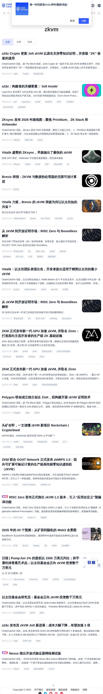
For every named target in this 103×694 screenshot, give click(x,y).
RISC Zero (40, 251)
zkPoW (55, 442)
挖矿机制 (20, 447)
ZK (29, 251)
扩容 (30, 257)
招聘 (85, 689)
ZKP (47, 164)
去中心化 (19, 257)
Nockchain (27, 442)
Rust (42, 356)
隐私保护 (52, 257)
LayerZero (26, 102)
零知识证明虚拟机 (49, 385)
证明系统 (21, 107)
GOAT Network (29, 485)
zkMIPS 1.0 (45, 485)
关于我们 (38, 689)
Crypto (25, 74)
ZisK (27, 413)
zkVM (38, 102)
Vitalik (27, 164)
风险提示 (75, 689)
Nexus (16, 669)
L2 (68, 164)
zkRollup (7, 257)
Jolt (15, 102)
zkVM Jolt (27, 641)
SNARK (48, 102)
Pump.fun (33, 579)
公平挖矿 (7, 447)
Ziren (35, 351)
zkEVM (63, 251)
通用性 (40, 257)
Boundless (66, 318)
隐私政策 (62, 689)
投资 (42, 613)
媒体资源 (50, 689)
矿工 (65, 442)
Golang (32, 356)
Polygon (17, 413)
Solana (36, 546)
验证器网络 (38, 669)
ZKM (16, 351)
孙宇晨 (56, 579)
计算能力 (70, 102)
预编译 (43, 517)
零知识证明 (38, 74)
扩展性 (65, 289)
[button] (99, 5)
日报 (15, 585)
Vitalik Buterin (19, 218)
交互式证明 (8, 107)
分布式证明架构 (63, 351)
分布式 (51, 669)
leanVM (54, 289)
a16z (16, 74)
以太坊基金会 (69, 579)
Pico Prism (45, 218)
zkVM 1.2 (32, 517)
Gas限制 (65, 546)
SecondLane (19, 579)
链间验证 (20, 356)
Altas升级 (58, 164)
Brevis (33, 218)
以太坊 (70, 218)
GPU (59, 102)
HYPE (45, 579)
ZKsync (17, 140)
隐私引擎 (29, 140)
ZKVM (16, 189)
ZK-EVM (58, 218)
